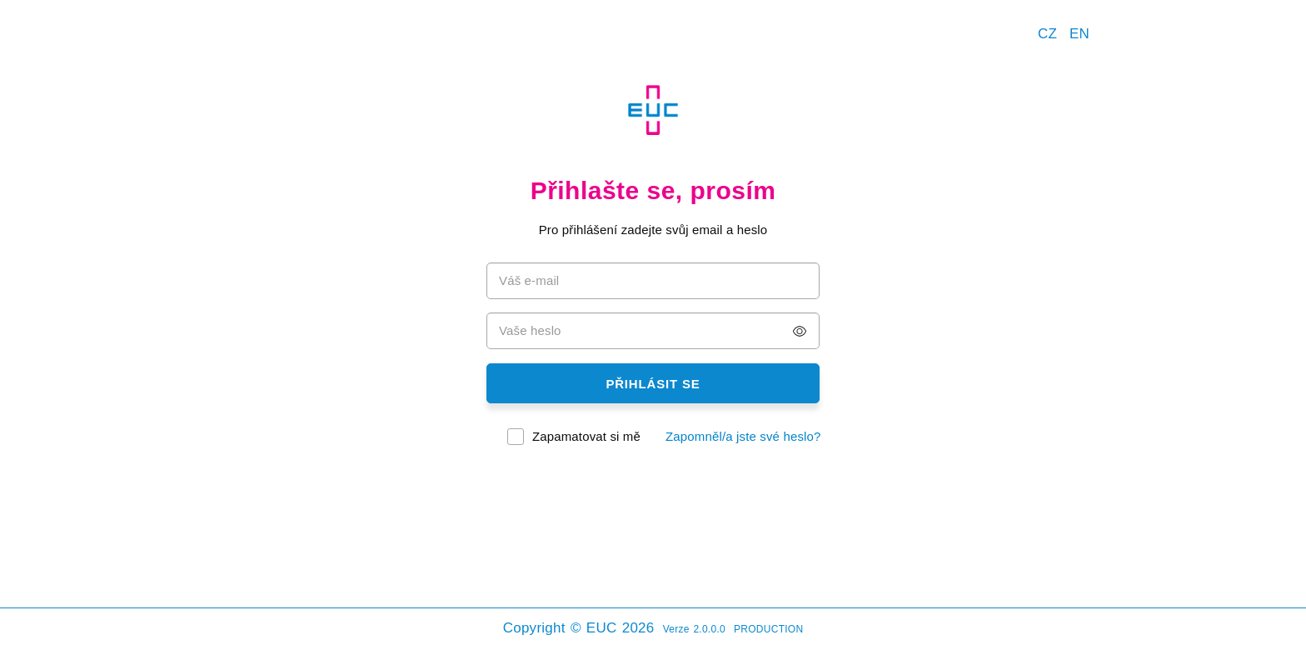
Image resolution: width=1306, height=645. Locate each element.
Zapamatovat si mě (586, 436)
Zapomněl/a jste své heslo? (743, 436)
